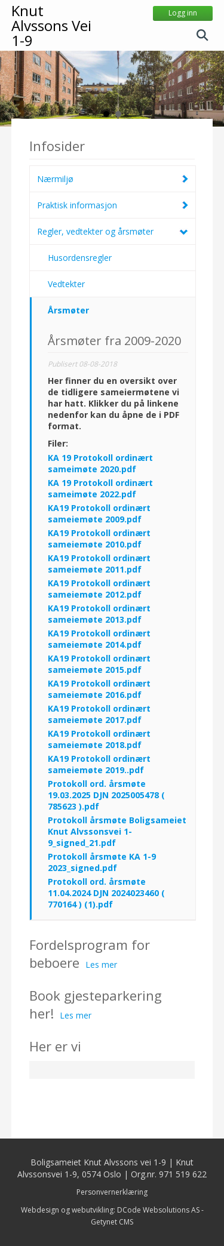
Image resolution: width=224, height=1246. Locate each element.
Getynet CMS (112, 1222)
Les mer (101, 964)
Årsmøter (68, 310)
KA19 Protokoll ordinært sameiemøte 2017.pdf (99, 714)
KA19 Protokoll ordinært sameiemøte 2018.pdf (99, 739)
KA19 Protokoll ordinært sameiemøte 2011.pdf (99, 563)
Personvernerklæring (112, 1192)
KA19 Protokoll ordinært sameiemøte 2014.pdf (99, 638)
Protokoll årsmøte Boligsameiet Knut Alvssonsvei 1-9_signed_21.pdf (117, 831)
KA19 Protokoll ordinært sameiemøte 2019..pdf (99, 764)
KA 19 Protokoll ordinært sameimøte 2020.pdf (100, 463)
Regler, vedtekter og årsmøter (95, 231)
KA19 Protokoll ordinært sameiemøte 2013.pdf (99, 613)
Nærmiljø (55, 178)
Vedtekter (66, 284)
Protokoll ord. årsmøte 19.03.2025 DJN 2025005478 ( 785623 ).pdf (106, 795)
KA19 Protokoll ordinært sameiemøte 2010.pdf (99, 538)
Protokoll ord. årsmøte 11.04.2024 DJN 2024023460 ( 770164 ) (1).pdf (106, 893)
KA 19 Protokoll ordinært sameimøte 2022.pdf (100, 488)
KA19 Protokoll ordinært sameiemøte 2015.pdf (99, 664)
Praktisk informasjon (77, 205)
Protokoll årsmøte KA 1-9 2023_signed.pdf (102, 862)
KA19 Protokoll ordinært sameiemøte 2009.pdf (99, 513)
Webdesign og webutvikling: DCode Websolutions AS (110, 1210)
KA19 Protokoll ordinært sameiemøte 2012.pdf (99, 588)
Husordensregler (80, 257)
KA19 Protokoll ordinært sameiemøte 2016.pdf (99, 689)
